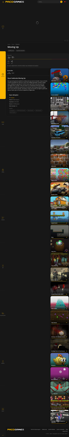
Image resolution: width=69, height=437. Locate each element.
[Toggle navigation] (3, 2)
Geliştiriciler (65, 431)
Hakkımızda (44, 429)
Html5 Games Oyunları (21, 110)
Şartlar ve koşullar (60, 429)
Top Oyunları (12, 110)
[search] (61, 2)
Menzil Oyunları (38, 110)
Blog (67, 429)
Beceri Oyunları (13, 112)
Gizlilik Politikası (51, 429)
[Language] (66, 1)
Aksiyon (12, 97)
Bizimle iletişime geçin (35, 429)
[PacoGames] (15, 429)
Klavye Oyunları (30, 110)
